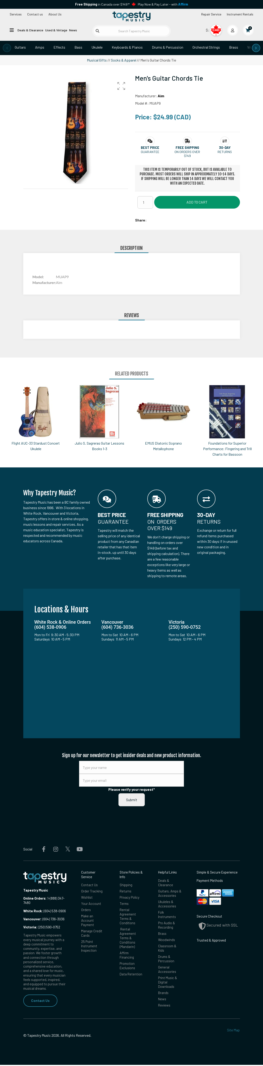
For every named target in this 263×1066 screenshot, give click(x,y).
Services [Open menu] (16, 14)
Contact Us (40, 1000)
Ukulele (97, 47)
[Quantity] (145, 202)
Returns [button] (225, 152)
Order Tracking (92, 891)
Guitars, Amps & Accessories (169, 893)
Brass (233, 47)
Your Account (91, 904)
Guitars (20, 47)
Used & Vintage (56, 30)
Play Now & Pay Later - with (163, 4)
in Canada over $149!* (102, 4)
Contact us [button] (35, 14)
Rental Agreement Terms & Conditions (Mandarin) (128, 938)
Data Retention (131, 975)
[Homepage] (131, 17)
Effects (59, 47)
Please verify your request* (131, 789)
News (73, 30)
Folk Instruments (167, 914)
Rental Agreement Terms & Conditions (128, 916)
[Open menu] (12, 30)
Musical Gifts (97, 60)
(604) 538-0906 (44, 911)
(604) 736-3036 (44, 919)
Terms (124, 904)
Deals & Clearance (30, 30)
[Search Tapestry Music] (131, 31)
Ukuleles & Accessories (167, 904)
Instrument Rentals (240, 14)
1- (48, 898)
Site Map (233, 1031)
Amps (39, 47)
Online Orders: (35, 898)
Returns (125, 891)
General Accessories (167, 970)
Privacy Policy (129, 897)
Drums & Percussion (167, 47)
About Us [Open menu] (55, 14)
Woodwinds (166, 940)
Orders (86, 910)
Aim (161, 96)
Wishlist (87, 897)
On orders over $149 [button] (187, 154)
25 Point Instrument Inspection (89, 946)
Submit (131, 799)
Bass (78, 47)
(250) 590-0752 (41, 927)
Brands (163, 994)
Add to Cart (196, 202)
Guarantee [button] (150, 152)
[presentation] (7, 48)
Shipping (126, 885)
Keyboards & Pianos (127, 47)
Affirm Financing (127, 955)
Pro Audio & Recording (166, 925)
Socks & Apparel (123, 60)
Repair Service (211, 14)
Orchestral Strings (206, 47)
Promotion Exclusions (127, 966)
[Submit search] (97, 31)
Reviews (164, 1006)
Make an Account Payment (87, 920)
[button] (121, 86)
